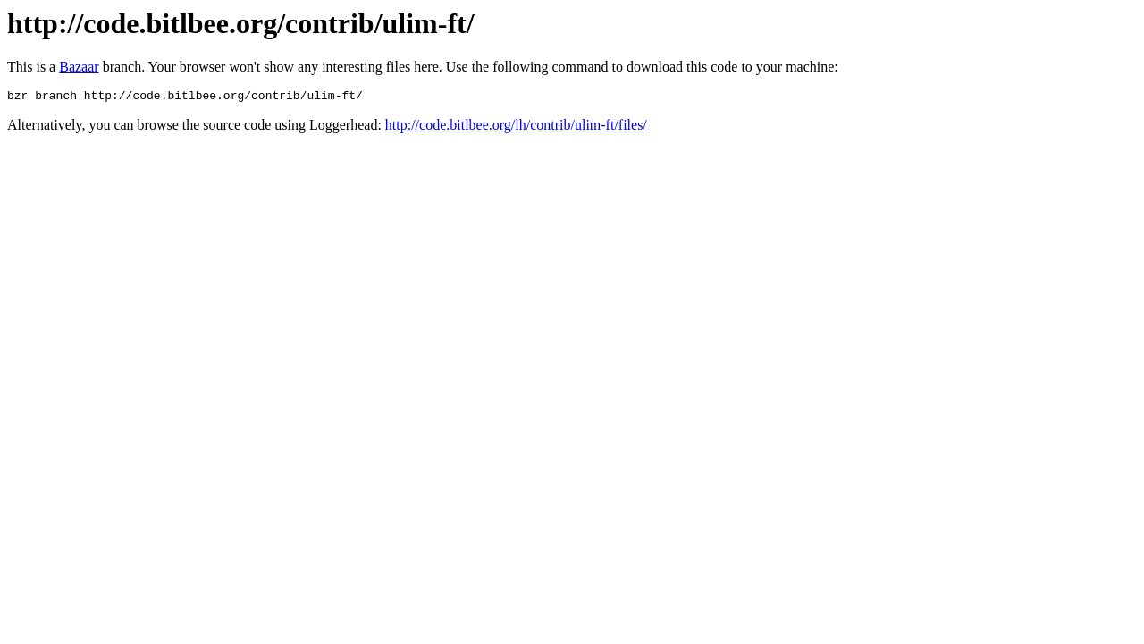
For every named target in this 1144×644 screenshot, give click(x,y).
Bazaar (78, 66)
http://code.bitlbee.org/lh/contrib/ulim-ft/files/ (516, 127)
